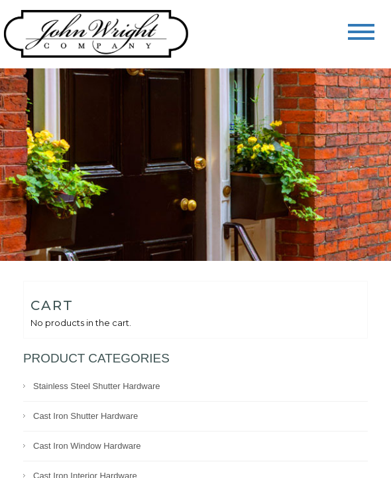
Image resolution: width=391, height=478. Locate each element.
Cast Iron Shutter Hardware (85, 416)
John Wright (96, 35)
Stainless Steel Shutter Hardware (96, 386)
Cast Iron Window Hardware (87, 446)
